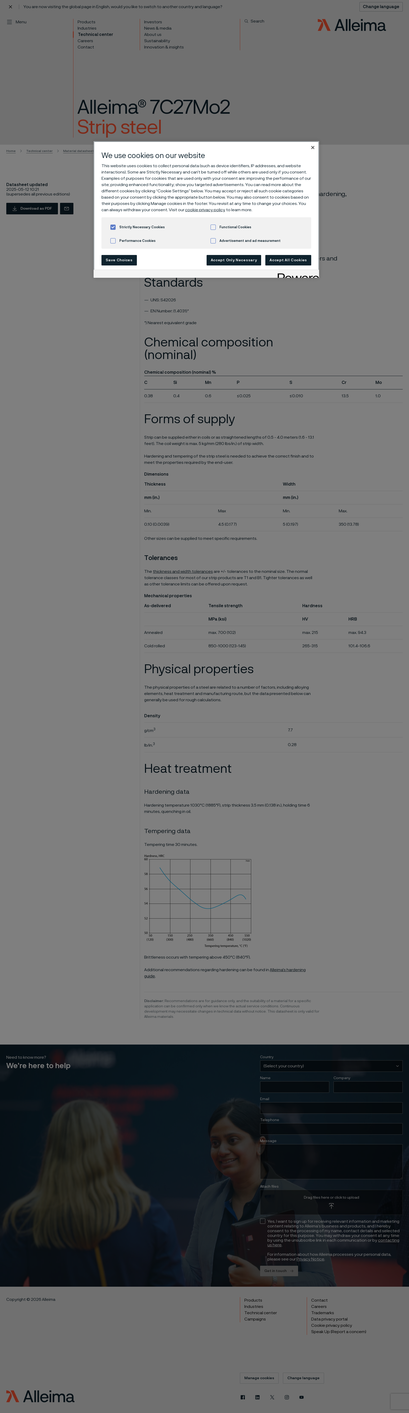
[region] (206, 209)
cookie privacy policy (205, 210)
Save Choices (119, 260)
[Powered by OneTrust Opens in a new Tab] (296, 274)
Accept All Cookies (288, 260)
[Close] (313, 147)
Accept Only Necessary (234, 260)
